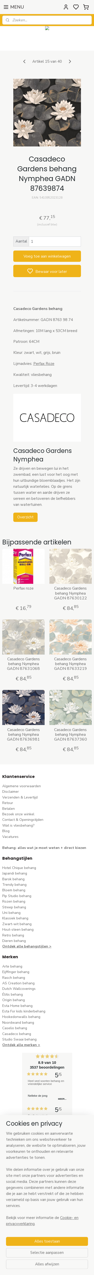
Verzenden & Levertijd (20, 797)
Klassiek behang (15, 918)
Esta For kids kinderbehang (23, 1011)
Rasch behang (13, 977)
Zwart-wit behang (17, 924)
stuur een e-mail (15, 1204)
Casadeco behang (16, 1033)
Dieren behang (14, 940)
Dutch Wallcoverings (19, 988)
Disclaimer (10, 791)
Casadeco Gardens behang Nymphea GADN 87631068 (23, 664)
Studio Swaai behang (19, 1039)
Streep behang (14, 907)
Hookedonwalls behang (21, 1016)
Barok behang (13, 879)
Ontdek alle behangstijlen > (26, 946)
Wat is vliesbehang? (18, 825)
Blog (6, 831)
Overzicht (25, 517)
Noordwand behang (18, 1022)
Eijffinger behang (15, 972)
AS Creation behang (18, 983)
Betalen (8, 808)
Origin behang (13, 1000)
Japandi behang (14, 873)
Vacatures (10, 836)
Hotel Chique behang (19, 867)
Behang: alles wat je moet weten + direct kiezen (44, 847)
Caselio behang (14, 1028)
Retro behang (13, 935)
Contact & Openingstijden (22, 819)
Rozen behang (13, 901)
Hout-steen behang (18, 929)
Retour (7, 803)
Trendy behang (14, 884)
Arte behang (12, 966)
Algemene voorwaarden (21, 786)
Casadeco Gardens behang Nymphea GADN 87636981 (23, 735)
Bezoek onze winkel (18, 814)
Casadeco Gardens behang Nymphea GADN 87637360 (70, 735)
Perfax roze (23, 588)
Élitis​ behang (12, 994)
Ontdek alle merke (18, 1045)
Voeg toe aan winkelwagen (47, 256)
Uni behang (11, 912)
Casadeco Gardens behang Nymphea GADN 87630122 (70, 593)
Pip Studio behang (16, 896)
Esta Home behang (17, 1005)
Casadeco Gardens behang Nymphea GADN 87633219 (70, 664)
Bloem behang (13, 890)
